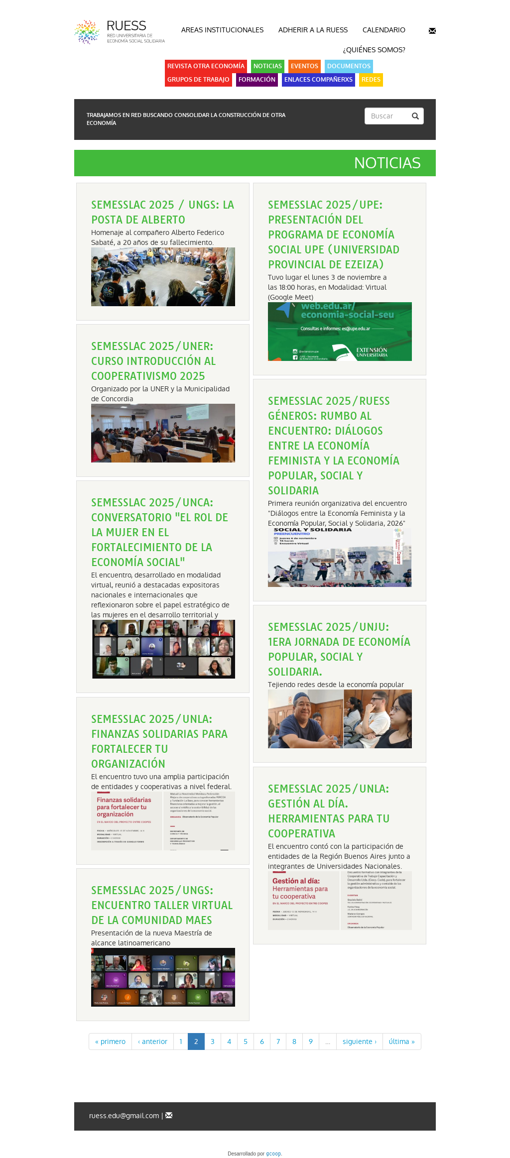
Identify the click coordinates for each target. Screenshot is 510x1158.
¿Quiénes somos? (374, 50)
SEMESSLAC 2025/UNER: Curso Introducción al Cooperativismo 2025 (153, 361)
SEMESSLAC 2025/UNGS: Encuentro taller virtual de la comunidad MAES (162, 905)
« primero (110, 1041)
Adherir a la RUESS (313, 30)
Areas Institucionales (222, 30)
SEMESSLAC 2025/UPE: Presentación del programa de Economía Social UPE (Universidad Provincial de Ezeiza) (333, 234)
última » (402, 1041)
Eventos (304, 66)
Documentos (349, 66)
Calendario (384, 30)
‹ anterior (152, 1041)
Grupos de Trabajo (198, 80)
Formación (257, 80)
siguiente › (360, 1041)
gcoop (273, 1154)
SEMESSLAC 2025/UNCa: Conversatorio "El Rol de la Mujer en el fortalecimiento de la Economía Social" (159, 532)
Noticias (268, 66)
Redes (371, 80)
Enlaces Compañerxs (318, 80)
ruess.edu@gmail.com (124, 1116)
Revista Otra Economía (206, 66)
